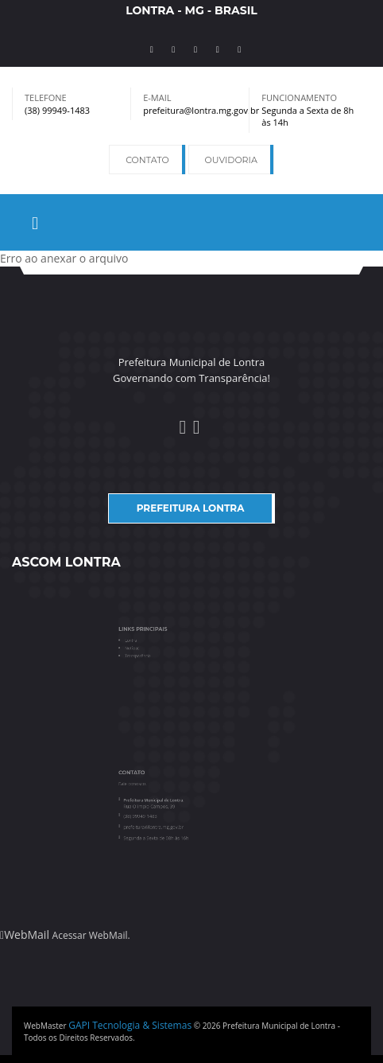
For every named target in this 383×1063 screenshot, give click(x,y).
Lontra (145, 641)
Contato (147, 159)
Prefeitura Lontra (191, 508)
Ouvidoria (231, 159)
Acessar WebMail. (91, 935)
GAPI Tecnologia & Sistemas (130, 1025)
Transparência (151, 652)
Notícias (147, 646)
